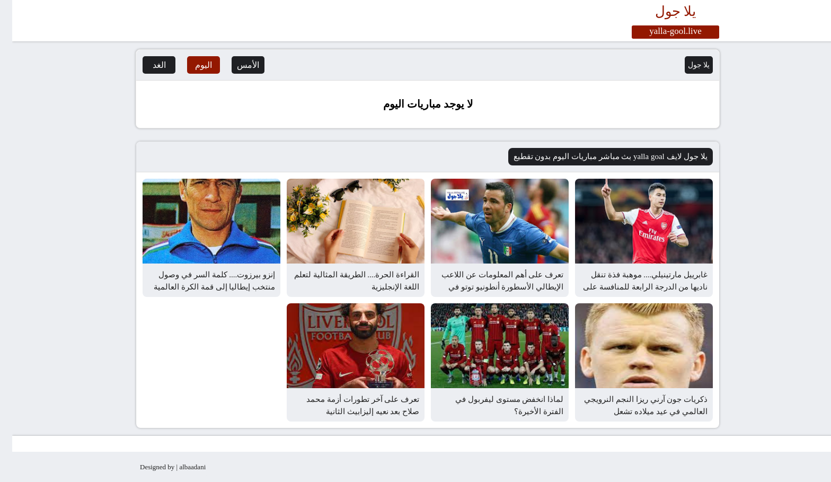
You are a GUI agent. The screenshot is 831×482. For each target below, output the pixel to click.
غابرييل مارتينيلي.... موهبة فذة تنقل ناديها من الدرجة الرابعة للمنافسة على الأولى (633, 286)
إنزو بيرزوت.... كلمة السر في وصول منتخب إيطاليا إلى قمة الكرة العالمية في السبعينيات (202, 286)
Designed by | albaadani (160, 467)
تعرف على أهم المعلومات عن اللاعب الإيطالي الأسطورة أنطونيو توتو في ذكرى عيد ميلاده (490, 286)
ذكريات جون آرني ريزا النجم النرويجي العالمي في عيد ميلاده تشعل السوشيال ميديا (633, 411)
